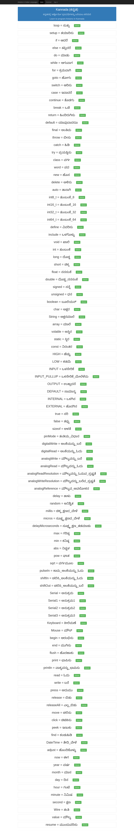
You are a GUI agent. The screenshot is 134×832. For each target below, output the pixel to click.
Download (48, 2)
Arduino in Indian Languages (28, 2)
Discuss (77, 25)
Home (41, 2)
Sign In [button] (56, 2)
